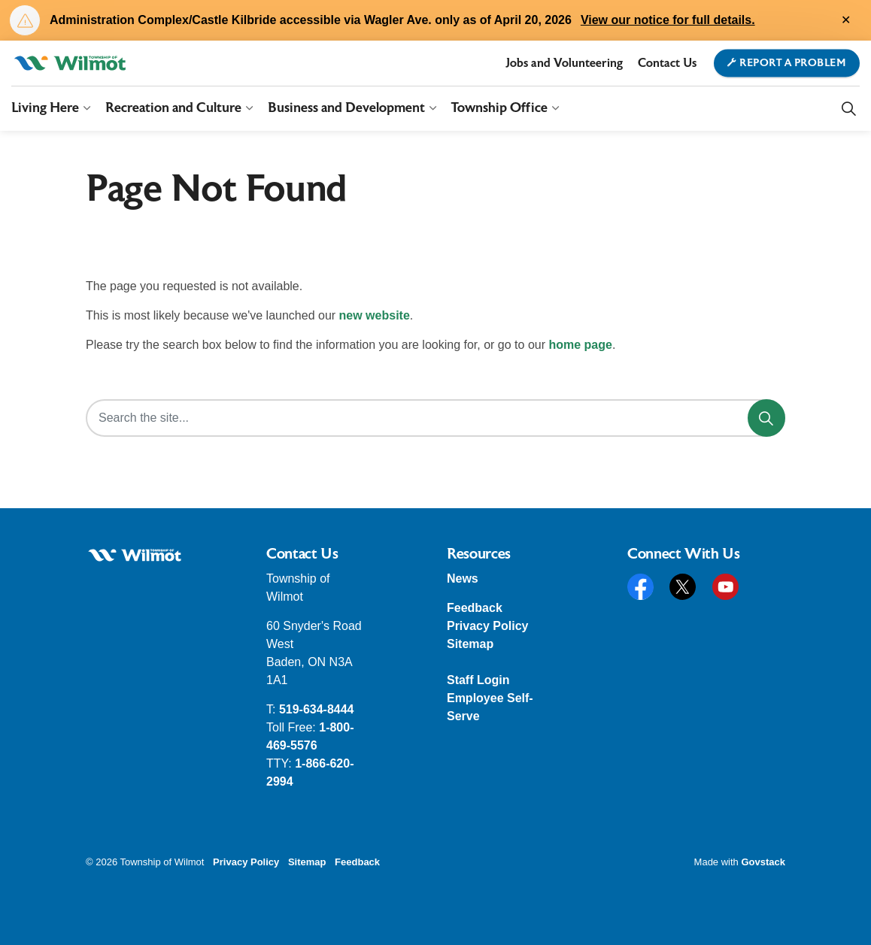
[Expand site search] (848, 108)
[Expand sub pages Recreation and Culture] (248, 108)
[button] (135, 555)
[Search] (766, 418)
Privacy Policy (488, 625)
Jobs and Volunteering (564, 63)
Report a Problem (787, 63)
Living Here (45, 108)
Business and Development (346, 108)
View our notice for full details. (668, 20)
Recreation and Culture (173, 108)
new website (374, 315)
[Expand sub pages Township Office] (555, 108)
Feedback (474, 607)
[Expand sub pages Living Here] (86, 108)
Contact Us (667, 63)
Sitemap (470, 644)
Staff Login (478, 680)
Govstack (763, 862)
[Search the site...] (435, 418)
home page (580, 344)
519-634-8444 (316, 709)
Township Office (499, 108)
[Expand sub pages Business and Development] (432, 108)
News (462, 578)
